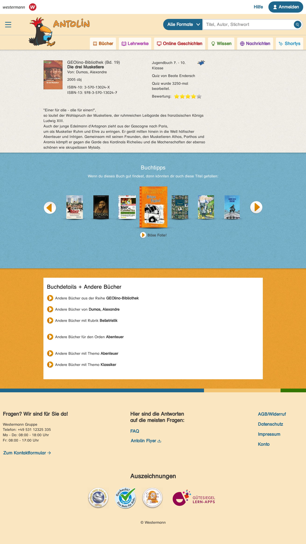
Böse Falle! (157, 235)
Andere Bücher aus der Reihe (97, 298)
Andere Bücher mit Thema (86, 353)
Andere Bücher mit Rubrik (86, 320)
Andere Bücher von (87, 309)
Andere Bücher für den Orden (89, 337)
